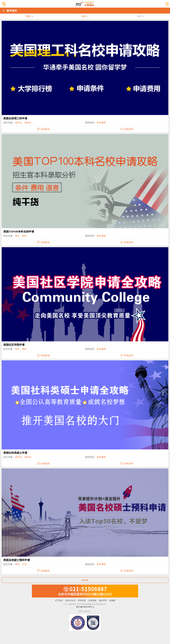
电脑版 (112, 600)
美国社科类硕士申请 (15, 452)
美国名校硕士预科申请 (16, 560)
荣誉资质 (82, 600)
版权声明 (103, 600)
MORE (84, 580)
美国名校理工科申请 (15, 118)
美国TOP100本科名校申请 (18, 231)
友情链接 (92, 600)
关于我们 (59, 600)
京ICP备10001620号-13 (85, 607)
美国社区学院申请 (14, 344)
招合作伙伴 (70, 600)
